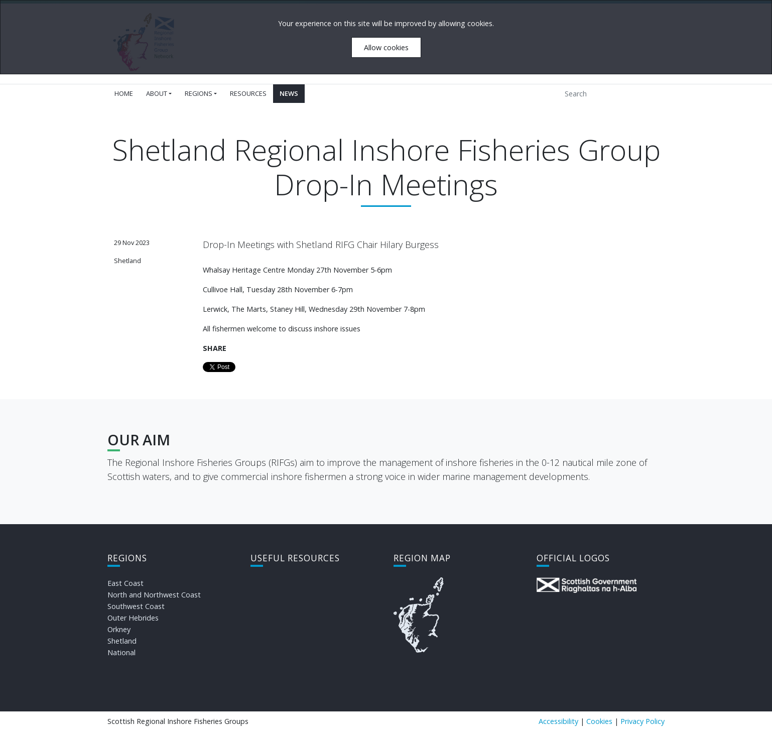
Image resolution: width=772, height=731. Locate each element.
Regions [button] (198, 93)
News (289, 93)
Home (123, 93)
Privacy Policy (642, 721)
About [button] (156, 93)
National (121, 652)
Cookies (599, 721)
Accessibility (558, 721)
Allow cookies (386, 47)
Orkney (119, 629)
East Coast (125, 583)
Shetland (122, 641)
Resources (248, 93)
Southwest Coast (136, 606)
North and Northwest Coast (154, 594)
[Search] (605, 93)
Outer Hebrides (133, 618)
